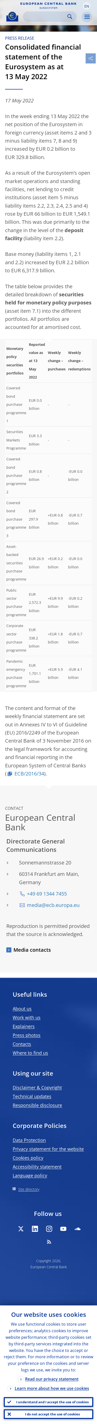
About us (22, 1009)
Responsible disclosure (37, 1105)
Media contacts (32, 949)
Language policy (30, 1175)
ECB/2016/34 (29, 773)
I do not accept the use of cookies (52, 1414)
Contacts (22, 1044)
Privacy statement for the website (48, 1149)
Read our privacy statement (52, 1379)
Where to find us (30, 1053)
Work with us (27, 1017)
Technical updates (32, 1096)
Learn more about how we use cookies (52, 1388)
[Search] (46, 16)
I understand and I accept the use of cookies (52, 1402)
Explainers (24, 1026)
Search (70, 16)
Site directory (28, 1189)
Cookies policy (28, 1158)
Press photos (27, 1035)
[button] (86, 6)
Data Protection (29, 1140)
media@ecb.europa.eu (53, 905)
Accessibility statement (37, 1167)
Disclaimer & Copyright (37, 1087)
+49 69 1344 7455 (47, 893)
